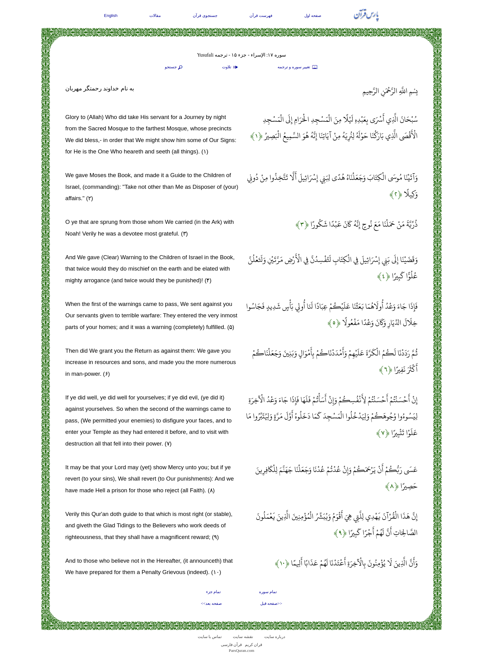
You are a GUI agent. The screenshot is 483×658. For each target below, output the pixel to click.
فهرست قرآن (261, 15)
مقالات (155, 15)
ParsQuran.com (241, 650)
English (111, 15)
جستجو (174, 67)
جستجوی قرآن (205, 15)
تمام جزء (213, 591)
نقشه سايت (243, 636)
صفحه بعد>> (211, 603)
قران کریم (253, 644)
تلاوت (230, 67)
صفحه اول (313, 15)
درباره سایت (274, 636)
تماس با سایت (210, 636)
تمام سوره (268, 591)
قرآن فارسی (231, 644)
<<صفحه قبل (271, 603)
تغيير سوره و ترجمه (298, 67)
